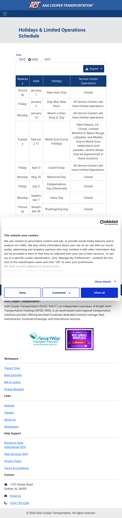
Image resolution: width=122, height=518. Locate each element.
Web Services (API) (16, 454)
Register (9, 405)
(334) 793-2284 (19, 503)
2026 (35, 59)
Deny (22, 292)
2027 (47, 59)
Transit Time (12, 368)
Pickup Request (14, 389)
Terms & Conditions (16, 468)
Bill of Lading (12, 382)
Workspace (11, 426)
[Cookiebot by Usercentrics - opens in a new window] (102, 222)
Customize (61, 292)
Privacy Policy (13, 270)
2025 (22, 59)
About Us (10, 419)
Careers (9, 412)
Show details (103, 281)
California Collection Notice (45, 270)
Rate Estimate (13, 375)
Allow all (99, 292)
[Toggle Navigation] (5, 13)
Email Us (15, 496)
